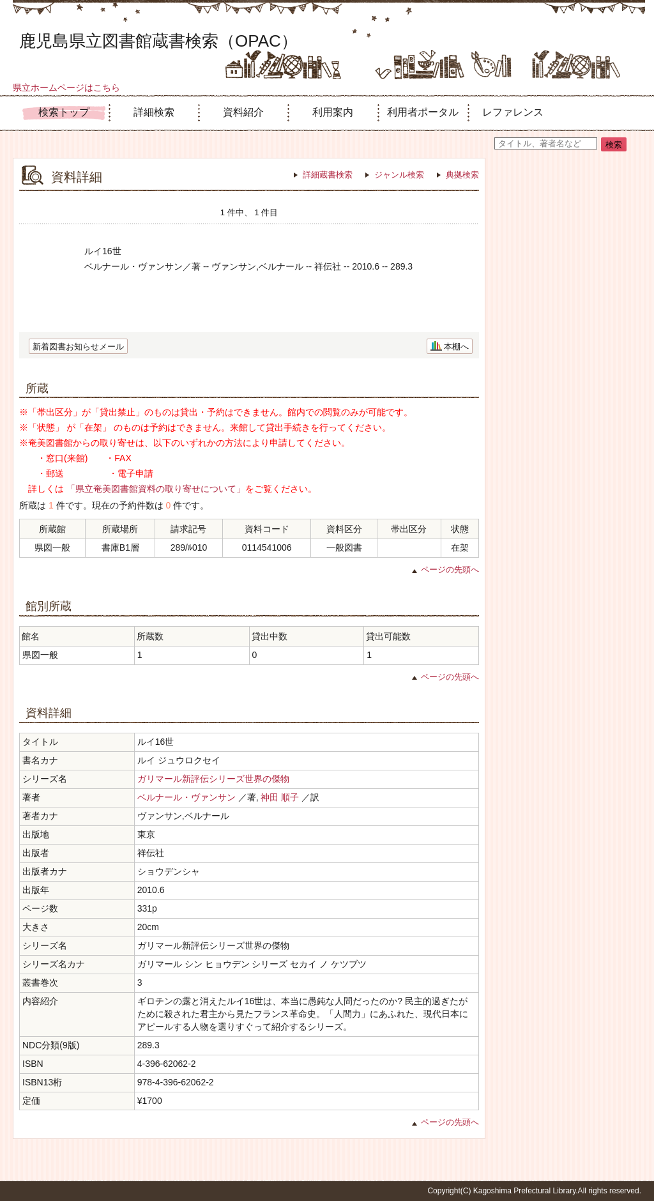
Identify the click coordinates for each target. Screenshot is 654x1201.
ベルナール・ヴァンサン (186, 797)
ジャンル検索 (399, 175)
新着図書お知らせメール (78, 346)
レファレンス (513, 112)
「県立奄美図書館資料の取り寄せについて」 (155, 489)
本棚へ (456, 346)
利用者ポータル (423, 112)
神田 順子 (280, 797)
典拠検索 (462, 175)
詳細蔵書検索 (328, 175)
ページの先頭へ (450, 569)
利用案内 (332, 112)
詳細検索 (153, 112)
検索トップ (63, 112)
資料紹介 (243, 112)
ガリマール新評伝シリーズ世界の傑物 (213, 779)
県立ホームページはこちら (66, 87)
